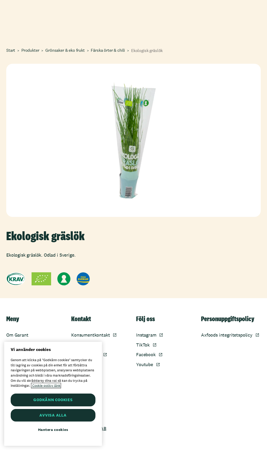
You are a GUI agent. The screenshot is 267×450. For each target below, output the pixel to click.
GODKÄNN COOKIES (52, 399)
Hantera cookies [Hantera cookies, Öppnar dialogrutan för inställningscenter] (53, 429)
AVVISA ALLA (52, 415)
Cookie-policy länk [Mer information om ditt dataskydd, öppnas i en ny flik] (46, 385)
